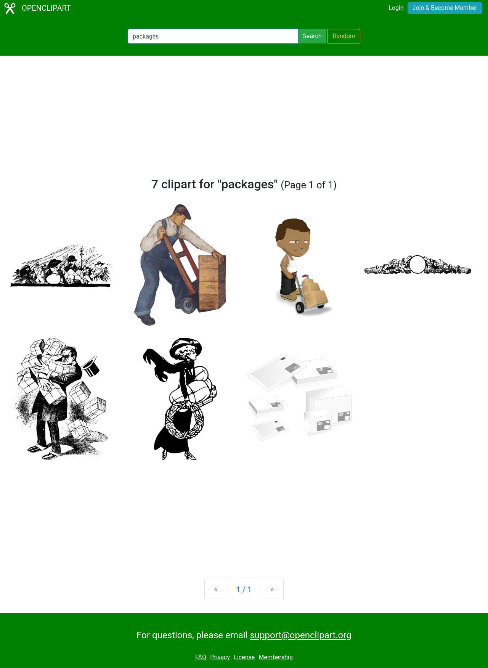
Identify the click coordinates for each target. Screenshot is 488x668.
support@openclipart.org (300, 635)
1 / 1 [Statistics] (244, 589)
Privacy (220, 657)
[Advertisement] (244, 119)
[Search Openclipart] (213, 36)
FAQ (200, 657)
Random (343, 36)
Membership (276, 657)
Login (395, 7)
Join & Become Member (445, 7)
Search (312, 36)
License (244, 657)
